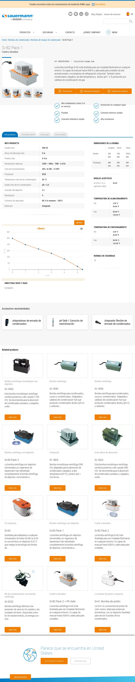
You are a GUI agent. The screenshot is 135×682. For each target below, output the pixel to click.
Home (4, 39)
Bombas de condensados (19, 39)
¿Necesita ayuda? (20, 677)
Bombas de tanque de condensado (46, 39)
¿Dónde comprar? (84, 29)
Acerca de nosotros (112, 14)
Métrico (79, 227)
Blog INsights (95, 14)
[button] (23, 73)
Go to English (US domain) (60, 653)
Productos (33, 29)
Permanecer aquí (55, 660)
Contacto (66, 29)
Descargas (50, 29)
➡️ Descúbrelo (98, 4)
